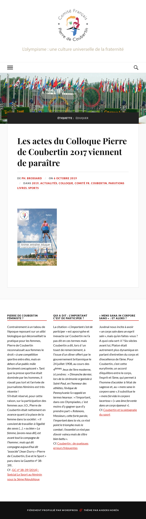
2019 (35, 183)
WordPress (70, 510)
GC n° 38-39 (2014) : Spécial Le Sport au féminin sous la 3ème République (24, 474)
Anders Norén (109, 510)
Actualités (48, 183)
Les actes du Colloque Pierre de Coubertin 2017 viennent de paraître (72, 151)
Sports (33, 188)
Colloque (66, 183)
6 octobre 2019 (65, 178)
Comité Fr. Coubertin (91, 183)
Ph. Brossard (32, 178)
